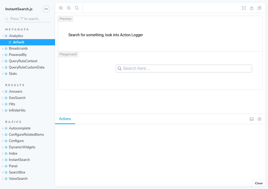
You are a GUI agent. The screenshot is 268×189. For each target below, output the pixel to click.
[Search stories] (27, 19)
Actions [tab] (65, 119)
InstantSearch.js (19, 9)
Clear (259, 183)
